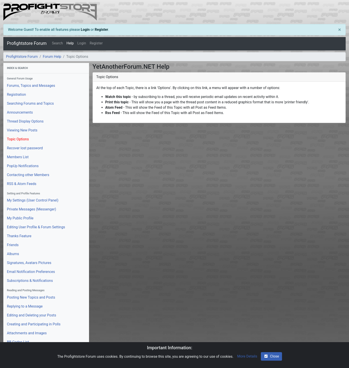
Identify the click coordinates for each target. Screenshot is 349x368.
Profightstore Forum (27, 43)
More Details (247, 356)
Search (57, 43)
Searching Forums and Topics (30, 103)
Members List (18, 157)
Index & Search (17, 68)
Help (70, 43)
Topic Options (18, 139)
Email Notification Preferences (31, 272)
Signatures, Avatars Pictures (29, 263)
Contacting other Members (28, 175)
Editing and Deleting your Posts (31, 315)
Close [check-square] (271, 356)
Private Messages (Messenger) (31, 209)
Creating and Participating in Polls (34, 324)
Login (85, 29)
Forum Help (52, 56)
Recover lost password (25, 148)
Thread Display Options (25, 121)
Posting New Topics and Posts (31, 297)
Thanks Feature (19, 236)
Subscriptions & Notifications (30, 281)
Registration (16, 94)
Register (101, 29)
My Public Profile (20, 218)
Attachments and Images (27, 333)
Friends (13, 245)
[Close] (339, 29)
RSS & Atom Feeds (21, 184)
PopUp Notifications (23, 166)
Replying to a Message (25, 306)
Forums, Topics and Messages (31, 85)
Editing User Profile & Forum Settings (36, 227)
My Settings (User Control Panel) (32, 200)
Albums (13, 254)
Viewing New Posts (22, 130)
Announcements (20, 112)
